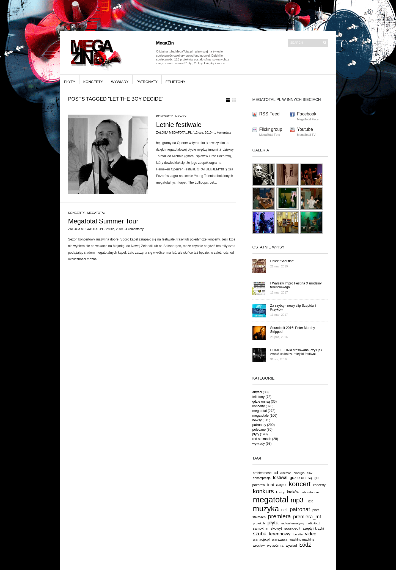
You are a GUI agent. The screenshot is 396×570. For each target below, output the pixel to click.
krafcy (280, 492)
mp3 (297, 500)
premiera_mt (307, 516)
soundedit (292, 528)
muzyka (266, 508)
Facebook (306, 114)
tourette (297, 534)
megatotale (260, 415)
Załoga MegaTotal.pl (174, 132)
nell (284, 510)
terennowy (279, 533)
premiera (279, 516)
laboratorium (310, 492)
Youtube (305, 129)
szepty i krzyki (313, 528)
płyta (273, 522)
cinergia (299, 473)
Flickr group (270, 129)
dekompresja (262, 478)
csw (309, 473)
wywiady (120, 82)
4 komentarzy (134, 229)
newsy (180, 116)
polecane (259, 429)
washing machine (302, 539)
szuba (260, 533)
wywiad (291, 545)
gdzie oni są (261, 401)
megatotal (96, 212)
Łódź (305, 545)
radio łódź (313, 523)
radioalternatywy (292, 523)
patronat (300, 509)
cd (276, 473)
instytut (281, 485)
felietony (175, 82)
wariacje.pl (261, 539)
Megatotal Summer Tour (103, 221)
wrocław (259, 545)
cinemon (285, 473)
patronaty (147, 82)
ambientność (262, 473)
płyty (69, 82)
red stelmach (261, 439)
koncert (300, 484)
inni (270, 484)
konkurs (263, 491)
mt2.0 (309, 501)
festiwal (280, 477)
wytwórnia (275, 545)
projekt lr (259, 523)
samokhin (260, 528)
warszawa (279, 539)
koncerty (93, 82)
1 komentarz (222, 132)
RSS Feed (269, 114)
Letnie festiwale (179, 124)
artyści (257, 392)
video (311, 533)
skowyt (276, 528)
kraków (293, 492)
